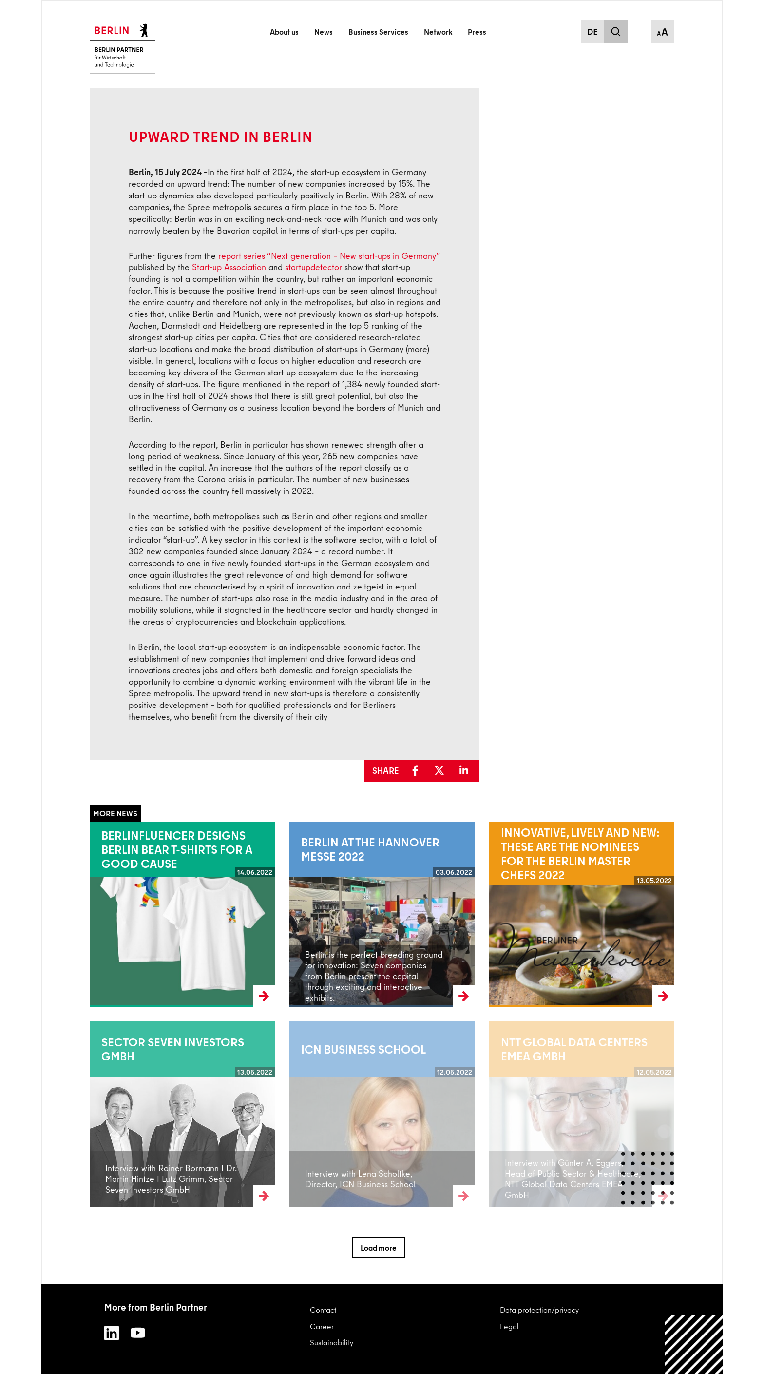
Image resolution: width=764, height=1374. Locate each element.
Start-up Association (229, 267)
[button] (419, 771)
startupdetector (313, 267)
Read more (108, 914)
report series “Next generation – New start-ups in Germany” (328, 256)
